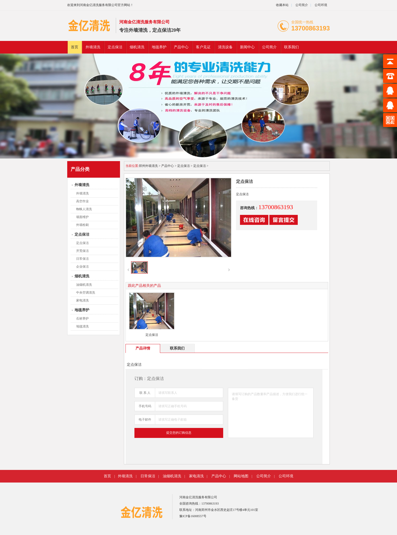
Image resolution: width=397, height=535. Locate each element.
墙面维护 (82, 217)
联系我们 (291, 47)
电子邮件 (145, 419)
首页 (74, 47)
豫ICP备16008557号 (192, 516)
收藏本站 (282, 5)
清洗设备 (225, 47)
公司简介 (301, 5)
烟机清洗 (137, 47)
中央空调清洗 (85, 292)
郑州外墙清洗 (148, 166)
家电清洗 (82, 300)
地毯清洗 (82, 326)
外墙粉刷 (82, 225)
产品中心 (181, 47)
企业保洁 (82, 266)
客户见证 (203, 47)
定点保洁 (115, 47)
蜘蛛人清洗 (84, 209)
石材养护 (82, 318)
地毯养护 (159, 47)
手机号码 (145, 406)
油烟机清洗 (84, 285)
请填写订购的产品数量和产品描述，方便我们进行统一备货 (271, 413)
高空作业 (82, 201)
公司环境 (321, 5)
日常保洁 (82, 259)
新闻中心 (247, 47)
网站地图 (241, 476)
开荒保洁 (82, 251)
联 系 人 (144, 393)
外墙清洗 (93, 47)
